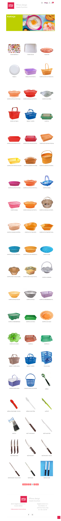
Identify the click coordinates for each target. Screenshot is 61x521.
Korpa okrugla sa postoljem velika (32, 99)
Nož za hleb (47, 477)
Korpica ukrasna (46, 277)
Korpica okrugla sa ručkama (47, 210)
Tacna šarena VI (14, 54)
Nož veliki (30, 477)
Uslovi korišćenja (22, 509)
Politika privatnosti (15, 509)
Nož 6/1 (14, 433)
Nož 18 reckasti (30, 433)
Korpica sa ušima (46, 99)
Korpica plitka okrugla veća (31, 254)
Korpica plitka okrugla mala (15, 254)
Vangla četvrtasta (30, 76)
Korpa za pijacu (14, 121)
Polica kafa (47, 366)
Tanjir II (14, 76)
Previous (24, 484)
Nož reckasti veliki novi (14, 477)
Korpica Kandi (46, 187)
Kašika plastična (30, 411)
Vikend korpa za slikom (30, 388)
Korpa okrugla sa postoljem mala (32, 210)
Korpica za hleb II (14, 344)
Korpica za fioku (30, 321)
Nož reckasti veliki (47, 455)
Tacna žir (46, 54)
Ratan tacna (46, 254)
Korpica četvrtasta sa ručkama (31, 143)
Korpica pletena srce (30, 232)
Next (37, 484)
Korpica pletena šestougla (47, 232)
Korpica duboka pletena (30, 165)
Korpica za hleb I (46, 321)
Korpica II (46, 344)
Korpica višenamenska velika (47, 299)
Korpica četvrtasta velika (14, 165)
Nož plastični (46, 433)
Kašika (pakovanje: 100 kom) (14, 411)
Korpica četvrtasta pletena (14, 143)
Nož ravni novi (14, 455)
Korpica (47, 121)
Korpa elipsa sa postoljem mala (15, 99)
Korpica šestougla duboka (14, 276)
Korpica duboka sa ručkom (47, 165)
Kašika (46, 389)
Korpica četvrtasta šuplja (47, 143)
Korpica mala (14, 210)
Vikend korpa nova (14, 388)
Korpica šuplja (30, 299)
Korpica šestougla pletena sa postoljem (34, 276)
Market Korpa (30, 121)
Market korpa (30, 366)
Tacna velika (30, 54)
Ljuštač (47, 411)
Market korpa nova (14, 366)
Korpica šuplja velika (14, 299)
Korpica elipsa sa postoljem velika (32, 187)
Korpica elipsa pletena (14, 187)
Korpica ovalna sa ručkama (14, 232)
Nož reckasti (30, 455)
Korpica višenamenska (14, 321)
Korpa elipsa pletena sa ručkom (48, 76)
